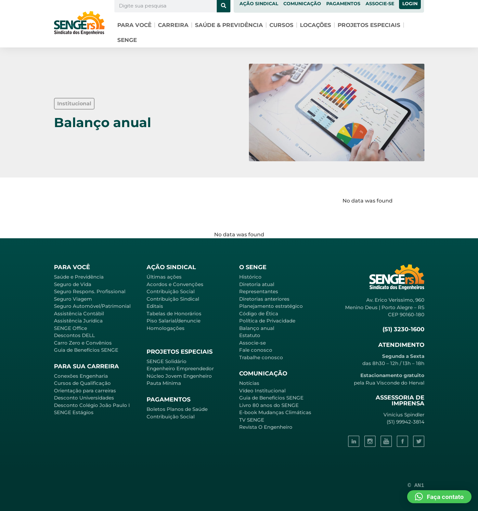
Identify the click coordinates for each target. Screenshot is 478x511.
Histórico (250, 277)
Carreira (173, 25)
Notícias (249, 383)
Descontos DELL (74, 335)
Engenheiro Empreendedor (180, 368)
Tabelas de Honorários (174, 313)
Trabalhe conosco (261, 357)
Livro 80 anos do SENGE (269, 405)
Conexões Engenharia (81, 376)
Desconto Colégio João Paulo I (92, 405)
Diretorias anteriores (264, 299)
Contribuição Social (171, 291)
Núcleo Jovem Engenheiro (179, 376)
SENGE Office (70, 328)
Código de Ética (258, 313)
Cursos (281, 25)
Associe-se (252, 343)
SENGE (127, 40)
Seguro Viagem (73, 299)
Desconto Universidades (84, 398)
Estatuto (249, 335)
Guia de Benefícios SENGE (86, 350)
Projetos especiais (369, 25)
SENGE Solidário (167, 361)
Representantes (258, 291)
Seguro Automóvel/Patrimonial (92, 306)
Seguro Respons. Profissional (89, 291)
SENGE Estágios (74, 412)
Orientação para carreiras (85, 390)
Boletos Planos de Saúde (177, 409)
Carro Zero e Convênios (83, 343)
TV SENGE (251, 420)
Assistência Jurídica (78, 321)
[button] (74, 104)
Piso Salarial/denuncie (173, 321)
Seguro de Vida (72, 284)
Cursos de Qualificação (82, 383)
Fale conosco (255, 350)
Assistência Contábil (79, 313)
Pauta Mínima (164, 383)
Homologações (166, 328)
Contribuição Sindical (173, 299)
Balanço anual (256, 328)
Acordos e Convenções (175, 284)
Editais (155, 306)
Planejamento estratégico (271, 306)
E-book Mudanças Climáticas (275, 412)
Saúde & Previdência (229, 25)
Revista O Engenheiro (265, 427)
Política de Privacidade (267, 321)
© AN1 (416, 485)
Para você (134, 25)
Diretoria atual (256, 284)
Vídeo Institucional (262, 390)
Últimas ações (164, 277)
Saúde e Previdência (79, 277)
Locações (315, 25)
